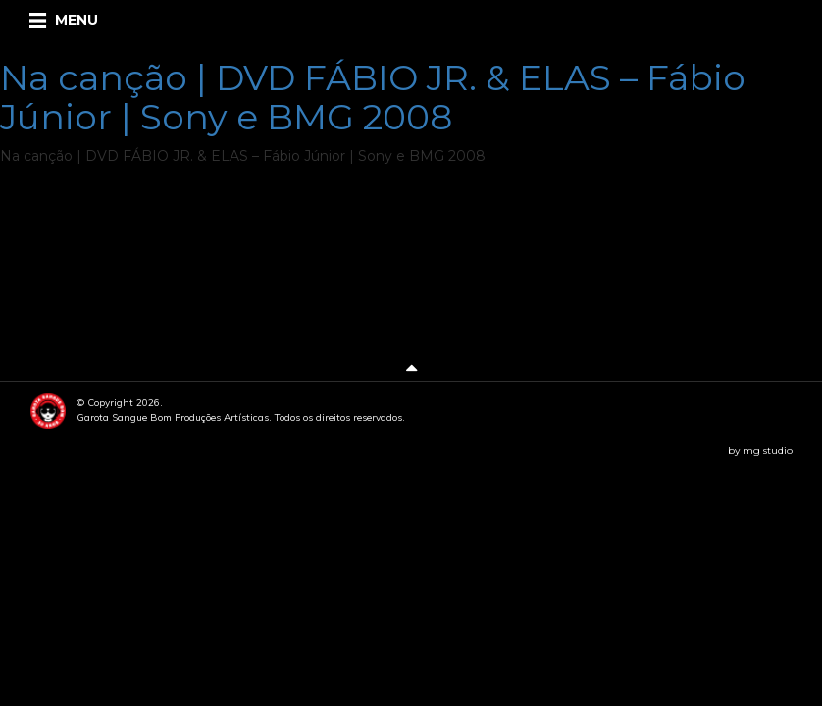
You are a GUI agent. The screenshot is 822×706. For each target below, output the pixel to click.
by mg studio (760, 450)
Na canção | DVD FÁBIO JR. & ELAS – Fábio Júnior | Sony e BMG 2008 (372, 97)
